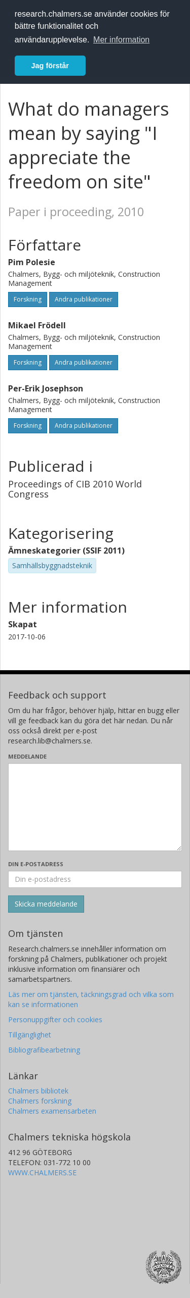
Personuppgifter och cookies (55, 1019)
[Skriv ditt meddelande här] (95, 807)
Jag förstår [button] (50, 66)
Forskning (28, 299)
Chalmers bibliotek (38, 1090)
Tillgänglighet (29, 1034)
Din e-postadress (35, 864)
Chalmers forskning (39, 1101)
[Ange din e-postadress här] (95, 879)
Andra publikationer (83, 299)
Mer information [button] (121, 39)
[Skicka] (46, 904)
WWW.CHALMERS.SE (42, 1172)
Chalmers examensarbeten (52, 1111)
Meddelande (27, 756)
